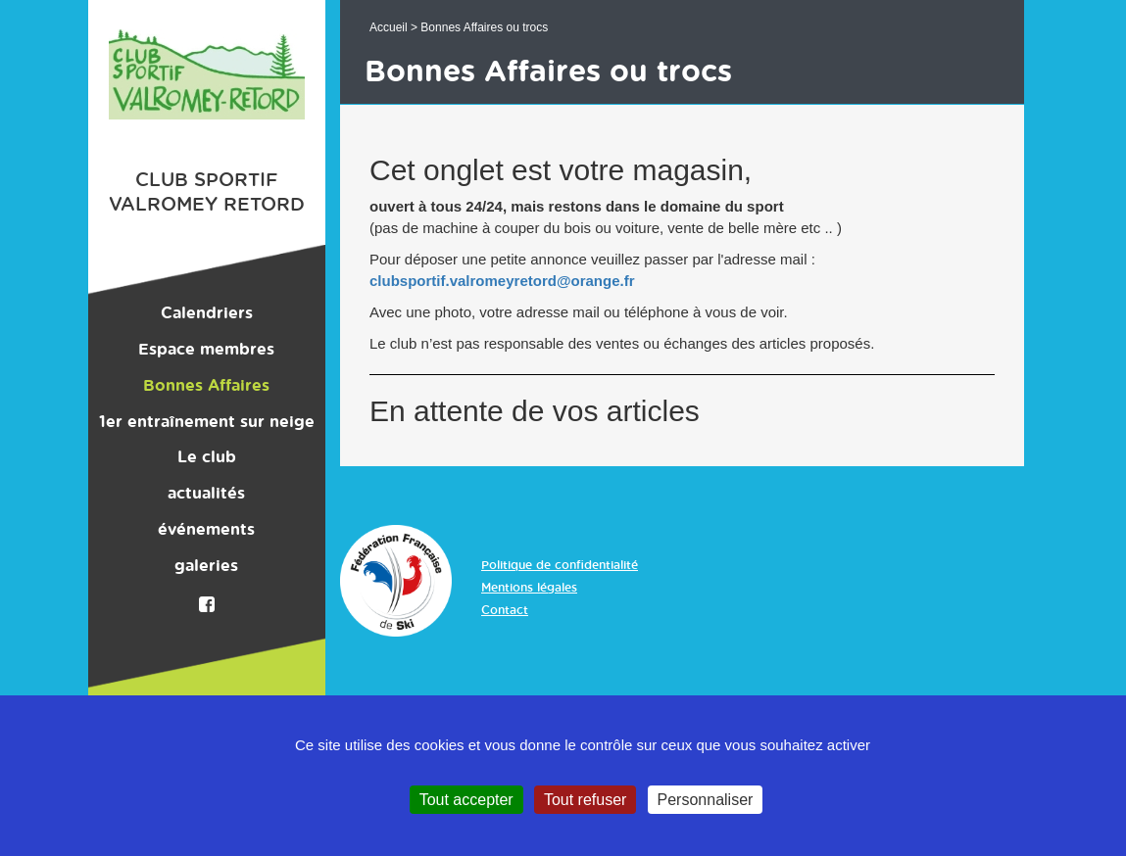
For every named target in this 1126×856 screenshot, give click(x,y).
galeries (206, 566)
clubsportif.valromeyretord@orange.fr (502, 280)
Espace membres (206, 349)
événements (206, 530)
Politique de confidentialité (559, 565)
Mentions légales (529, 588)
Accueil (388, 27)
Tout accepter (466, 799)
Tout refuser (585, 799)
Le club (206, 457)
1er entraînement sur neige (207, 422)
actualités (206, 493)
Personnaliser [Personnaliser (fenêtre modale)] (706, 799)
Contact (504, 610)
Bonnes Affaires (206, 386)
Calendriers (207, 313)
